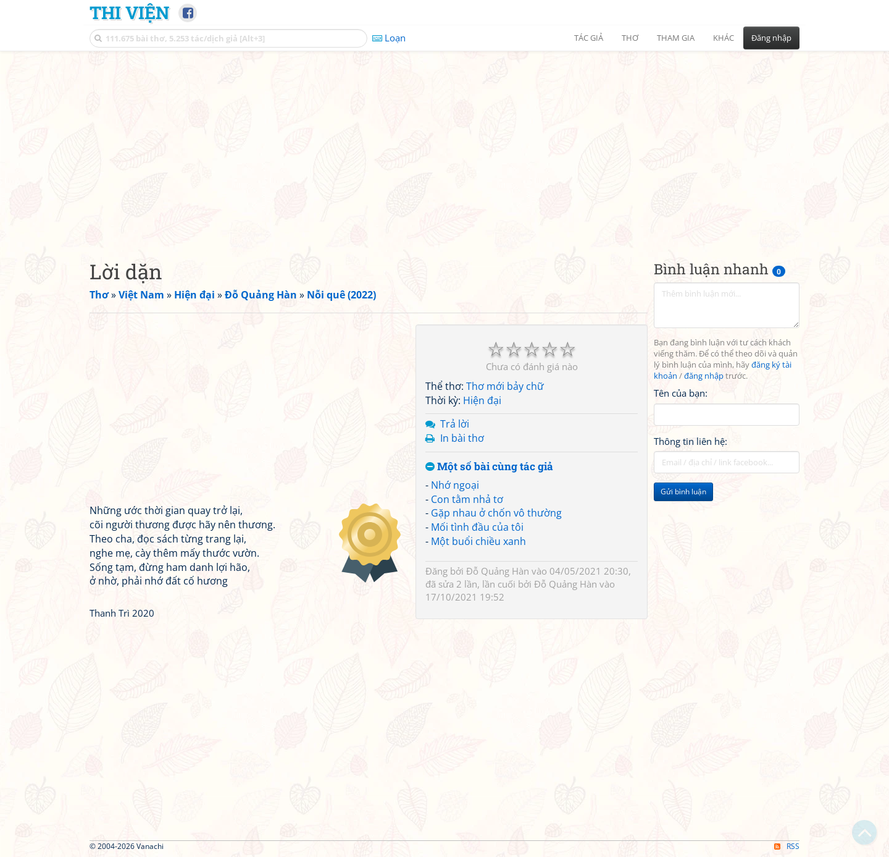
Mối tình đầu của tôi (477, 527)
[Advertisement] (444, 145)
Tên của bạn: (680, 393)
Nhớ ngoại (455, 485)
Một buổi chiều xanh (478, 541)
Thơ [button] (630, 37)
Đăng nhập (771, 37)
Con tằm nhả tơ (467, 499)
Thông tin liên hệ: (690, 441)
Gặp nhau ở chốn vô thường (496, 513)
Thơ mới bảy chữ (505, 386)
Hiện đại (482, 400)
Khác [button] (723, 37)
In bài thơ (462, 438)
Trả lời (454, 424)
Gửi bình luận (683, 491)
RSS (786, 846)
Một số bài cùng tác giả (489, 467)
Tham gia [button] (676, 37)
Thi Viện (129, 12)
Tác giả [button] (588, 37)
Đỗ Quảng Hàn (497, 571)
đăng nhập (704, 376)
